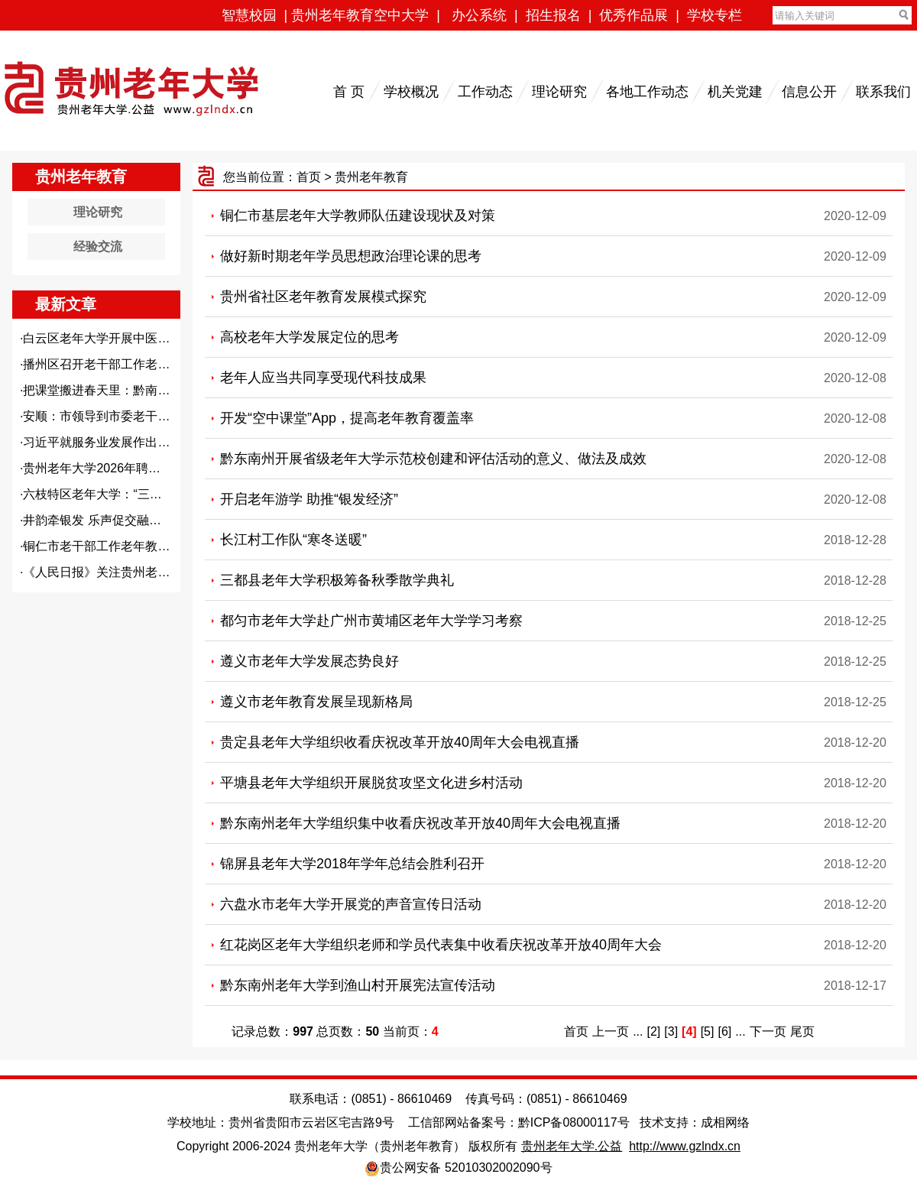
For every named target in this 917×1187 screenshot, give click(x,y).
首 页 (349, 91)
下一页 (768, 1031)
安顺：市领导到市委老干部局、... (113, 416)
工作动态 (485, 91)
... (638, 1031)
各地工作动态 (647, 91)
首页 (308, 176)
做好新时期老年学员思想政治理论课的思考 (350, 256)
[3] (671, 1031)
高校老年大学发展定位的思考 (309, 337)
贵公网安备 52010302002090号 (466, 1167)
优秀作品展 (633, 15)
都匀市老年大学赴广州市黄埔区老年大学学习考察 (371, 620)
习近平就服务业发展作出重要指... (113, 442)
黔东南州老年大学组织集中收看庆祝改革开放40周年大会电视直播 (420, 823)
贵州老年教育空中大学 (360, 15)
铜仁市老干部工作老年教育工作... (113, 546)
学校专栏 (714, 15)
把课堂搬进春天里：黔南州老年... (113, 390)
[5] (707, 1031)
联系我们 (883, 91)
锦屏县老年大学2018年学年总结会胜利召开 (352, 863)
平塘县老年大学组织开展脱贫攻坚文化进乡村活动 (371, 782)
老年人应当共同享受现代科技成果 (323, 377)
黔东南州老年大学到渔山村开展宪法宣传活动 (357, 985)
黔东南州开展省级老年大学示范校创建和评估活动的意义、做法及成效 (433, 458)
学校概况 (411, 91)
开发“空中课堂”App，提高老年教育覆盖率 (347, 418)
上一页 (610, 1031)
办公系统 (479, 15)
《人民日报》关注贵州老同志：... (113, 572)
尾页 (802, 1031)
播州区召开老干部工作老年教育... (113, 364)
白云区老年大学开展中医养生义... (113, 338)
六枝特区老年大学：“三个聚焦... (109, 494)
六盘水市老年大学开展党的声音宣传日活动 (350, 904)
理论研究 (559, 91)
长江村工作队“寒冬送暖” (293, 539)
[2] (654, 1031)
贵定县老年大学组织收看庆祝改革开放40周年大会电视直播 (399, 742)
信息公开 (809, 91)
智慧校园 (249, 15)
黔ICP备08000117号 (574, 1122)
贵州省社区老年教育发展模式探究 (323, 296)
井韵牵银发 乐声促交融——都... (109, 520)
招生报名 (553, 15)
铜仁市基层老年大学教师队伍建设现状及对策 (357, 215)
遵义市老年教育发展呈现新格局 (316, 701)
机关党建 (735, 91)
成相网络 (725, 1122)
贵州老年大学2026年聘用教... (103, 468)
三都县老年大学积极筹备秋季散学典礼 (337, 580)
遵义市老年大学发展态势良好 (309, 661)
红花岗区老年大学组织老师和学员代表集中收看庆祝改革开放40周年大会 (441, 944)
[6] (724, 1031)
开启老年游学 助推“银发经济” (309, 499)
